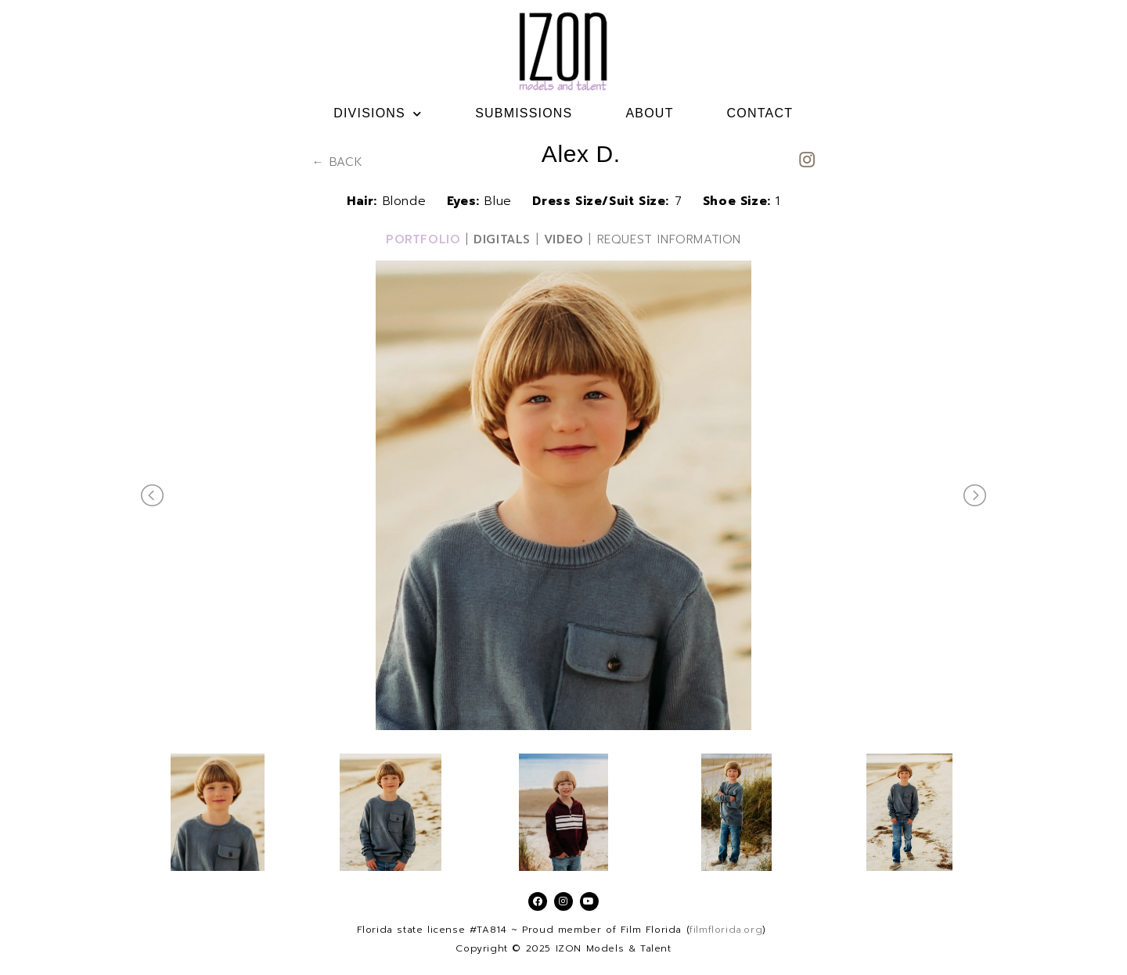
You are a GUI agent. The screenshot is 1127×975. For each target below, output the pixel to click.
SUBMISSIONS (523, 113)
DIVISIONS (377, 113)
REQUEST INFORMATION (669, 239)
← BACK (337, 162)
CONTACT (760, 113)
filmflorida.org (726, 930)
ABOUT (649, 113)
